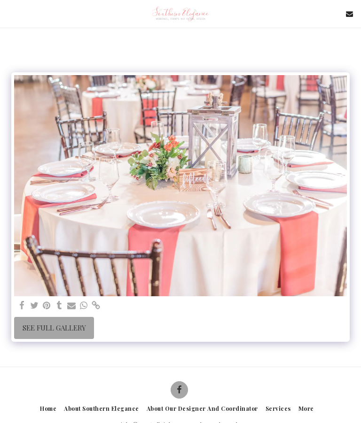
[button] (10, 13)
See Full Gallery (54, 327)
